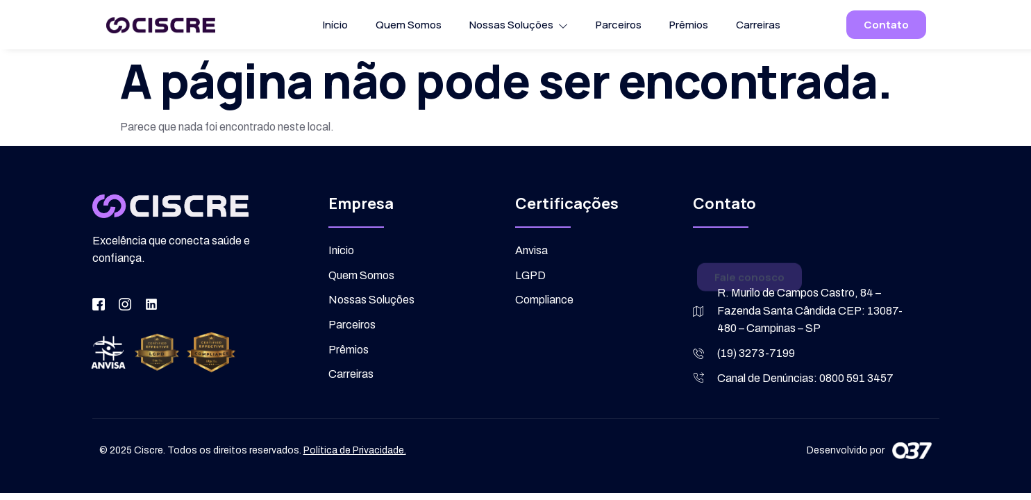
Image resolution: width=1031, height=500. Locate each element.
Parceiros (619, 24)
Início (335, 24)
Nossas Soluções (518, 24)
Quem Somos (409, 24)
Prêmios (688, 24)
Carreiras (758, 24)
